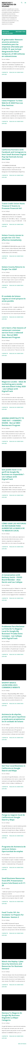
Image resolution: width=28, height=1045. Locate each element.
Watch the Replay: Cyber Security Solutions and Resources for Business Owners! (13, 965)
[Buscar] (22, 3)
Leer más (4, 74)
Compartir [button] (5, 72)
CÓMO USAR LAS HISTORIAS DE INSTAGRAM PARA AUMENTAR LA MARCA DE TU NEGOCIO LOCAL (14, 527)
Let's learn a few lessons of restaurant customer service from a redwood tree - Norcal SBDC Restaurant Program (14, 333)
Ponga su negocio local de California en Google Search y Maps (13, 817)
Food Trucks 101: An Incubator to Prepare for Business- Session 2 (13, 914)
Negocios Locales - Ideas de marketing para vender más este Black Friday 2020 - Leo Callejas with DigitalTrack (14, 386)
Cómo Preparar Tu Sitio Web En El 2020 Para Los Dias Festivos (12, 103)
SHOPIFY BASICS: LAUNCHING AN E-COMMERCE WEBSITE (11, 685)
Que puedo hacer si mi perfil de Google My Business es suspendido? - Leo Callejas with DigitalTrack (13, 474)
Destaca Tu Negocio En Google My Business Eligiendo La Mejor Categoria (12, 1016)
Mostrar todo (20, 31)
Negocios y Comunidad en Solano (9, 4)
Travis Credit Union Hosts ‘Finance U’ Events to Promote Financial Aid (13, 205)
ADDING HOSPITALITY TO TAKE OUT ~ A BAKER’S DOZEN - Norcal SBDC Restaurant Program (13, 421)
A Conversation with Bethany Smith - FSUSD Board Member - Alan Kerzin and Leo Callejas (12, 578)
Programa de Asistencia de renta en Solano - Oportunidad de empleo (14, 849)
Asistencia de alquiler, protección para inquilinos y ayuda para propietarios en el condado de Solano (13, 718)
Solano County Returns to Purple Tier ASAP (13, 268)
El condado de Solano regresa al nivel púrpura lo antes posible (14, 298)
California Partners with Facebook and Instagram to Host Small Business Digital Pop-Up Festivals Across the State (14, 154)
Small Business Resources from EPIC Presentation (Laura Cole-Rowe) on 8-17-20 (14, 882)
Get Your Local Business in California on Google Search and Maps (13, 768)
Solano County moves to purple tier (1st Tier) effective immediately (12, 237)
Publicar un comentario (16, 72)
